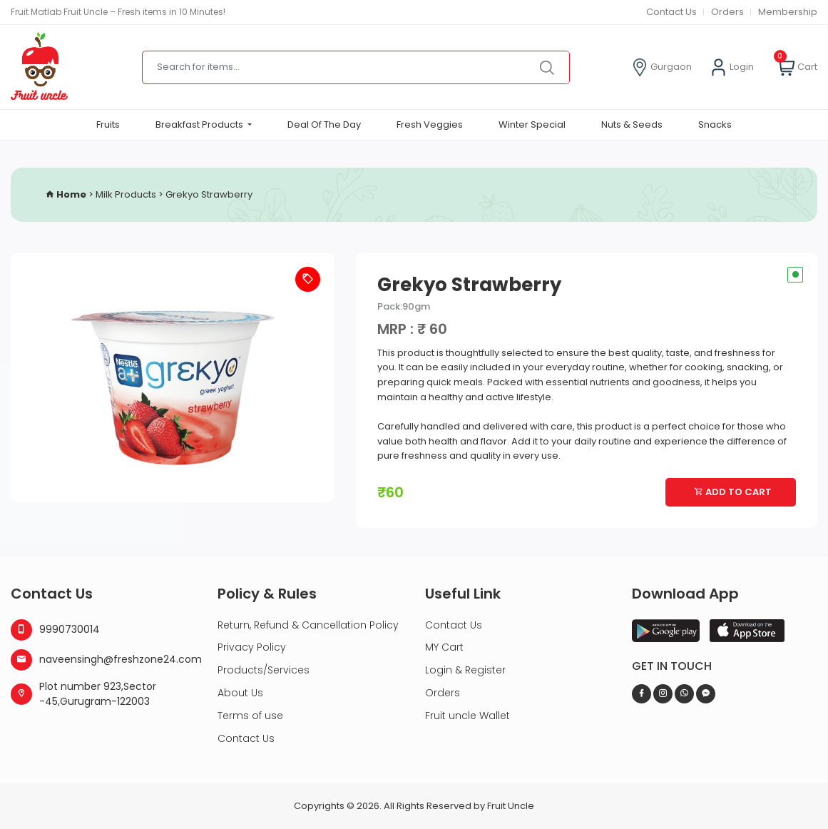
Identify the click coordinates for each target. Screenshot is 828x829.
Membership (787, 11)
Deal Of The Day (324, 124)
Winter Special (532, 124)
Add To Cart (733, 492)
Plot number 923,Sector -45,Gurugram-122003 (83, 693)
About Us (240, 693)
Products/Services (264, 670)
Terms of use (250, 715)
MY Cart (444, 647)
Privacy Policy (252, 647)
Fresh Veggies (430, 124)
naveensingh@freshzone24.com (103, 660)
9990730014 (55, 630)
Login (732, 67)
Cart (797, 67)
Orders (727, 11)
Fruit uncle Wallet (467, 715)
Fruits (108, 124)
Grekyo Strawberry (208, 194)
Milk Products (126, 194)
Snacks (715, 124)
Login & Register (465, 670)
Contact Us (670, 11)
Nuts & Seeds (632, 124)
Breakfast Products (200, 124)
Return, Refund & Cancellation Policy (308, 625)
